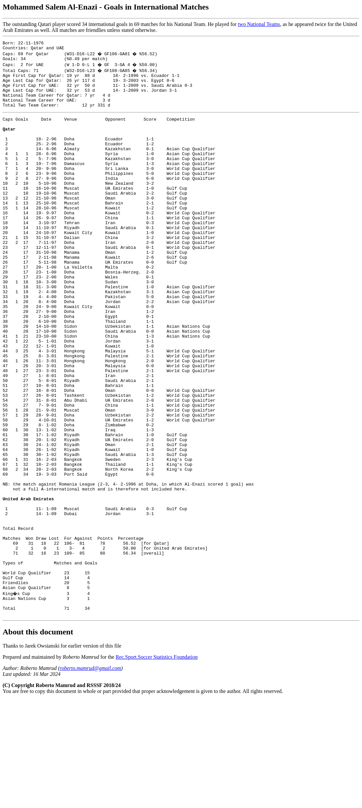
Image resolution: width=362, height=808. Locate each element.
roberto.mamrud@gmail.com (90, 776)
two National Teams (259, 24)
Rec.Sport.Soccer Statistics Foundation (157, 765)
